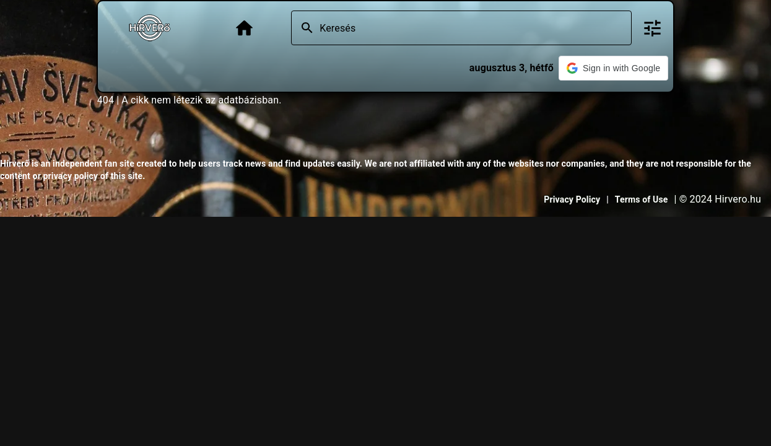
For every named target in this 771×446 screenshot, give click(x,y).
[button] (613, 68)
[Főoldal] (244, 28)
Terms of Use (641, 199)
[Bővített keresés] (652, 28)
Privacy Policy (572, 199)
